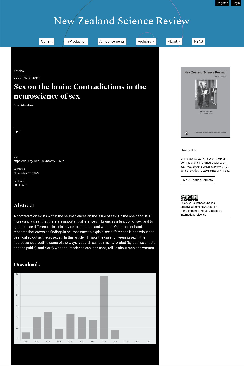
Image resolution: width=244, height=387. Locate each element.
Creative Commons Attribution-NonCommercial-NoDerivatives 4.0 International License (201, 210)
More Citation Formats (198, 180)
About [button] (173, 41)
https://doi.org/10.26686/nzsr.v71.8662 (39, 161)
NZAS (198, 41)
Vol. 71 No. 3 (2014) (27, 77)
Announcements (112, 41)
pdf (18, 131)
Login (236, 3)
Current (47, 41)
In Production (76, 41)
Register (222, 3)
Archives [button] (145, 41)
